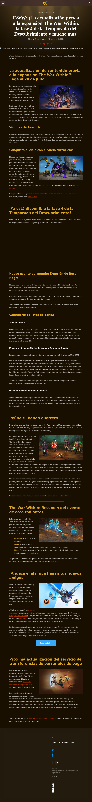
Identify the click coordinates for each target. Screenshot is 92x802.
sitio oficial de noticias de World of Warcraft (40, 718)
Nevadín (23, 619)
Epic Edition (51, 117)
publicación (68, 496)
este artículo (32, 197)
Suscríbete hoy (46, 643)
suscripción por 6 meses (18, 616)
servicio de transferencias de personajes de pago (21, 684)
